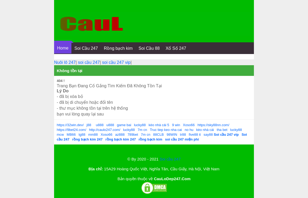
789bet (132, 135)
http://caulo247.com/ (104, 130)
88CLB (158, 135)
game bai (124, 125)
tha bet (222, 130)
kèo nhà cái (205, 130)
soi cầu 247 (89, 62)
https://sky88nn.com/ (213, 125)
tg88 (82, 135)
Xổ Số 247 (176, 48)
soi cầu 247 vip (116, 62)
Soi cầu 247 (170, 159)
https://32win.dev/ (70, 125)
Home (62, 48)
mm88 (93, 135)
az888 (119, 135)
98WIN (172, 135)
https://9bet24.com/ (71, 130)
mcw (60, 135)
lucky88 (140, 125)
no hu (189, 130)
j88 (89, 125)
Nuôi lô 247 (65, 62)
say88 (208, 135)
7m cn (142, 130)
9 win (176, 125)
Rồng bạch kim (118, 48)
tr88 (183, 135)
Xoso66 (189, 125)
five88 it (195, 135)
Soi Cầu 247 (86, 48)
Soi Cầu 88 (149, 48)
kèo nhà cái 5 (159, 125)
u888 (100, 125)
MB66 (71, 135)
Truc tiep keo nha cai (166, 130)
